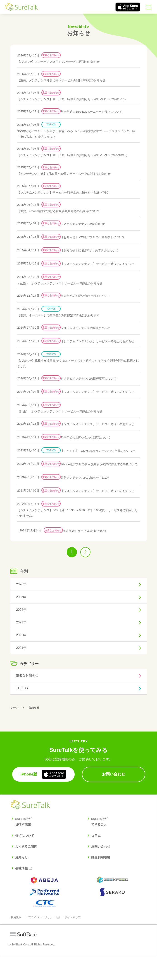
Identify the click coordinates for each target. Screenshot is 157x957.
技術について (24, 835)
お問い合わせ (100, 846)
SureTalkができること (99, 821)
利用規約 (16, 917)
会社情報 (21, 868)
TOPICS (22, 688)
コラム (96, 835)
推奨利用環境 (100, 857)
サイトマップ (72, 917)
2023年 (21, 622)
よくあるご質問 (26, 846)
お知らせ (21, 857)
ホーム (14, 707)
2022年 (21, 635)
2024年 (21, 609)
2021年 (21, 647)
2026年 (21, 584)
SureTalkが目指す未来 (23, 821)
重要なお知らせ (27, 675)
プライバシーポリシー (41, 917)
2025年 (21, 597)
